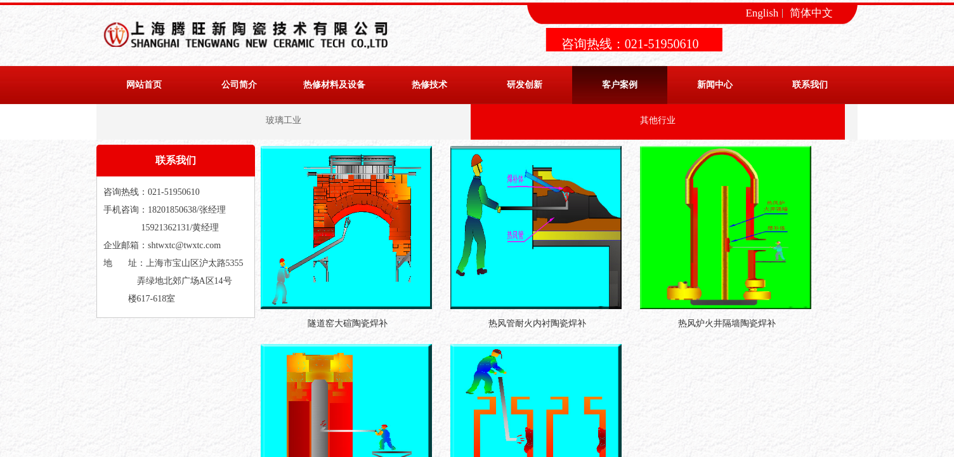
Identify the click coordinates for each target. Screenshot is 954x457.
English (761, 13)
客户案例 (619, 84)
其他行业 (658, 120)
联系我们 (810, 84)
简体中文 (811, 13)
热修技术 (429, 84)
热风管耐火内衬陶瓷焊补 (537, 323)
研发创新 (524, 84)
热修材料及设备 (334, 84)
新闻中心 (715, 84)
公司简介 (239, 84)
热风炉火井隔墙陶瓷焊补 (727, 323)
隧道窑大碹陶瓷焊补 (348, 323)
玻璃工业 (283, 120)
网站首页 (144, 84)
